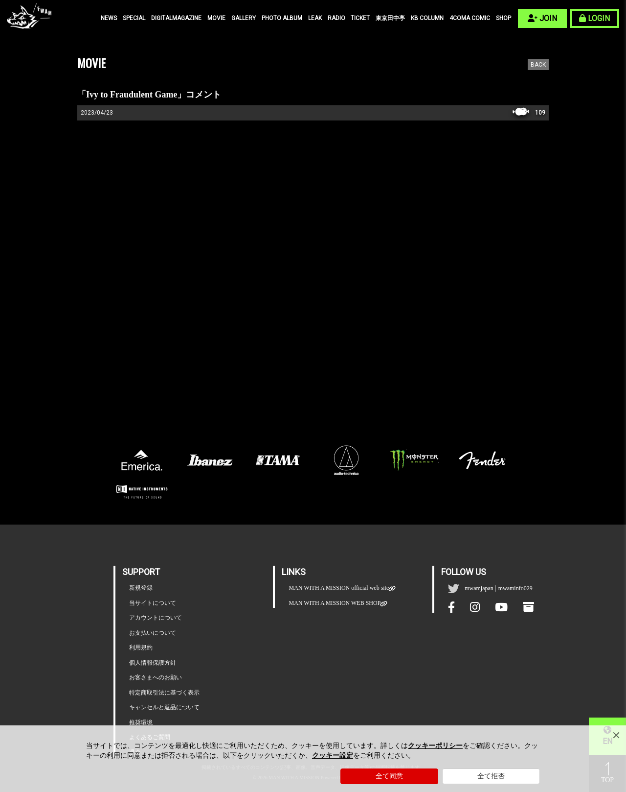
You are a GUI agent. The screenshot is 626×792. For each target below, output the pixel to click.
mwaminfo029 (515, 588)
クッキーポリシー (435, 745)
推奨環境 (141, 722)
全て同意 (389, 776)
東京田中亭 (390, 18)
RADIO (336, 18)
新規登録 (141, 587)
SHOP (503, 18)
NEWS (109, 18)
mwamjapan (479, 588)
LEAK (315, 18)
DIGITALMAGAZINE (176, 18)
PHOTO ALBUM (282, 18)
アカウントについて (155, 617)
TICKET (360, 18)
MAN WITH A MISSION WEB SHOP (334, 603)
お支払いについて (152, 632)
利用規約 (141, 647)
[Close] (616, 735)
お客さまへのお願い (155, 677)
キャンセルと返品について (164, 707)
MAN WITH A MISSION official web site (339, 588)
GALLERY (243, 18)
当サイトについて (152, 603)
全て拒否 (491, 776)
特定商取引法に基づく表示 (164, 692)
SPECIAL (134, 18)
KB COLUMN (427, 18)
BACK (538, 64)
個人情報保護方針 (152, 662)
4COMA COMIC (469, 18)
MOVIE (216, 18)
